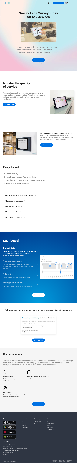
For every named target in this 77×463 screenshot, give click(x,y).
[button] (72, 3)
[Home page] (7, 3)
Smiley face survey (7, 451)
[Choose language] (67, 3)
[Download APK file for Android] (9, 437)
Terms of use (37, 421)
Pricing (23, 423)
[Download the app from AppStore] (9, 423)
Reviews (24, 425)
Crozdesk (48, 426)
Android (32, 177)
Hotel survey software (8, 444)
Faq (23, 421)
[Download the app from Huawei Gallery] (9, 432)
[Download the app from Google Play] (9, 427)
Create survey (12, 174)
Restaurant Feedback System (10, 449)
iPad (24, 177)
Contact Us (24, 426)
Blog (23, 428)
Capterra (48, 425)
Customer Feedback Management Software (13, 447)
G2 (47, 421)
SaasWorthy (49, 428)
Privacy (36, 423)
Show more (5, 453)
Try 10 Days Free (38, 60)
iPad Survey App (7, 445)
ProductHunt (49, 423)
